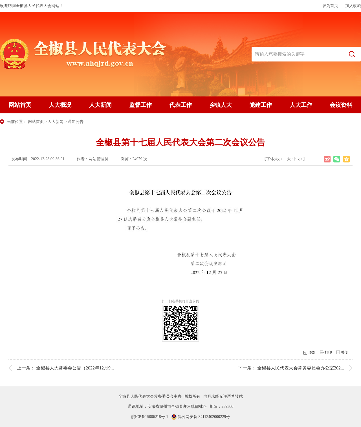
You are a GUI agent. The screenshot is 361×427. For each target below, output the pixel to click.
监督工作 (140, 105)
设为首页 (330, 6)
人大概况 (60, 105)
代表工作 (180, 105)
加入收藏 (353, 6)
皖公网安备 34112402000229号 (200, 417)
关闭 (344, 352)
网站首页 (20, 105)
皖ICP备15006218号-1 (149, 417)
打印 (328, 352)
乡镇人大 (220, 105)
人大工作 (301, 105)
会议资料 (341, 105)
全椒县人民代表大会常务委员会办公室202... (300, 368)
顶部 (312, 352)
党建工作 (260, 105)
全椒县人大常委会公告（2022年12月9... (75, 368)
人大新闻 (100, 105)
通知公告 (75, 122)
